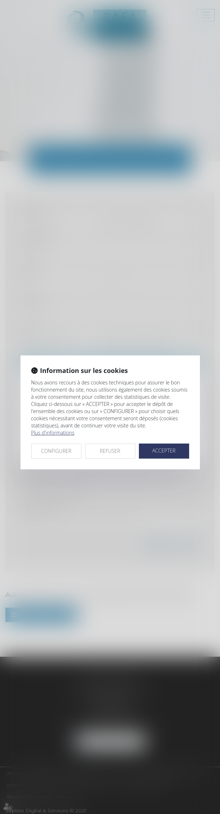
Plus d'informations (53, 432)
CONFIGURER (56, 450)
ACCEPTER (163, 450)
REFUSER (110, 450)
